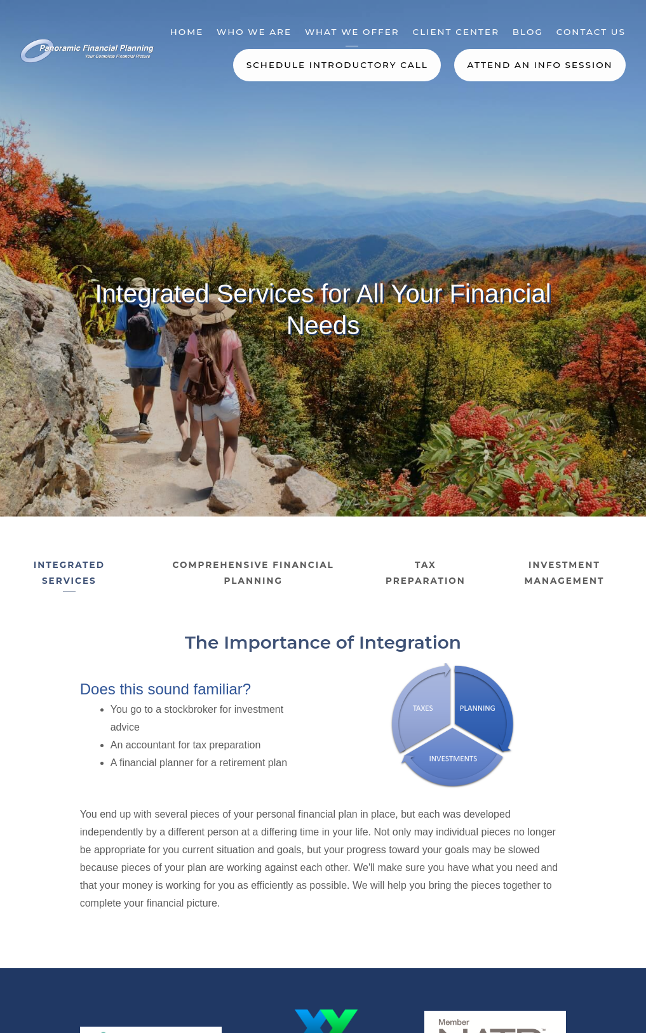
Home (187, 32)
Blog (528, 32)
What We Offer (352, 32)
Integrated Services (69, 573)
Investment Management (565, 573)
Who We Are (254, 32)
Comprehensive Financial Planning (253, 573)
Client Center (455, 32)
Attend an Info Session (539, 65)
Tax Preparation (426, 573)
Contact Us (591, 32)
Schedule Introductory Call (337, 65)
